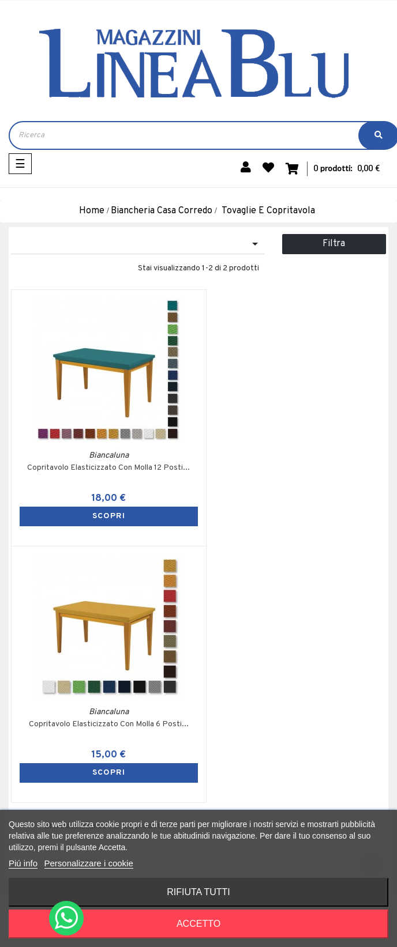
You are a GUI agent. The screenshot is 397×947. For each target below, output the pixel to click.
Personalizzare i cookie (88, 863)
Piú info (23, 863)
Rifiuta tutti (198, 892)
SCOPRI (104, 516)
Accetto (198, 924)
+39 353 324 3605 (87, 797)
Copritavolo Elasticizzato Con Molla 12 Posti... (105, 468)
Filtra (334, 244)
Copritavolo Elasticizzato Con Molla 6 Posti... (292, 468)
